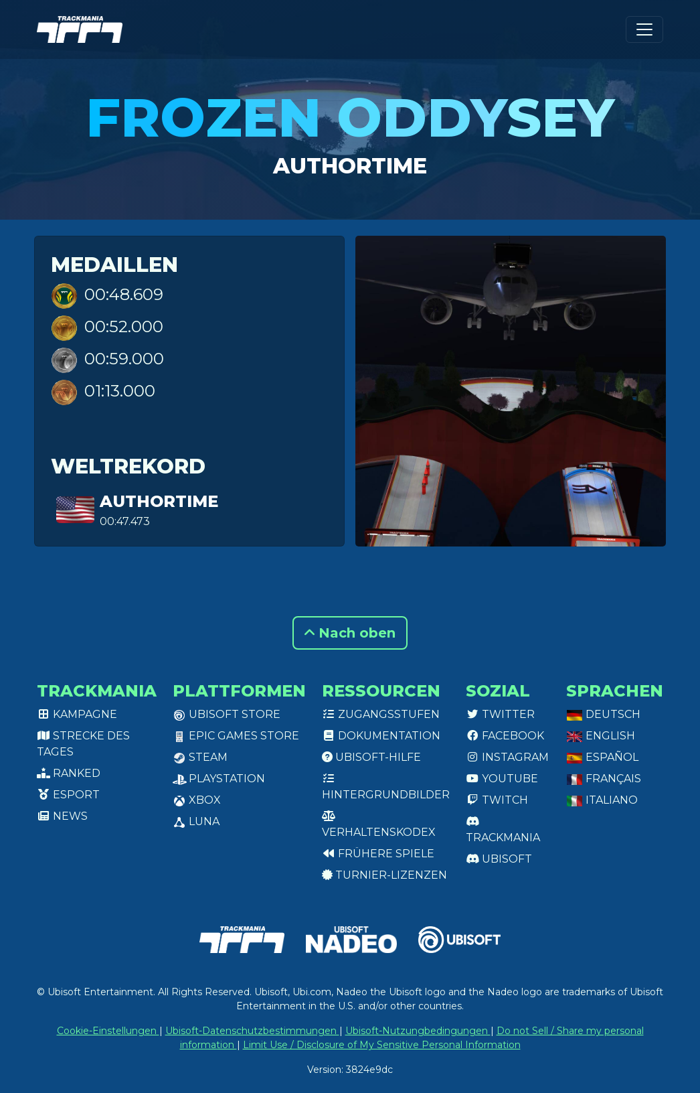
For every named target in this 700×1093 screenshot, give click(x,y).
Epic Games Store (236, 735)
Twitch (497, 800)
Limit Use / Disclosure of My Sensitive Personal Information (382, 1045)
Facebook (505, 735)
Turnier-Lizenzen (384, 875)
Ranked (68, 773)
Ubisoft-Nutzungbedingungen (418, 1031)
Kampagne (77, 714)
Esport (68, 794)
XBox (197, 800)
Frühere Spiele (378, 853)
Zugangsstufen (381, 714)
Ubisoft (499, 859)
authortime (350, 166)
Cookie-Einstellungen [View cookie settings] (108, 1031)
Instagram (507, 757)
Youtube (502, 778)
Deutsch (603, 714)
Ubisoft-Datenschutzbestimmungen (252, 1031)
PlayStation (219, 778)
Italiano (602, 800)
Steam (200, 757)
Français (603, 778)
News (62, 816)
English (600, 735)
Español (602, 757)
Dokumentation (381, 735)
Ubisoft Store (226, 714)
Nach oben (350, 633)
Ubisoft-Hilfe (371, 757)
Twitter (500, 714)
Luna (196, 821)
